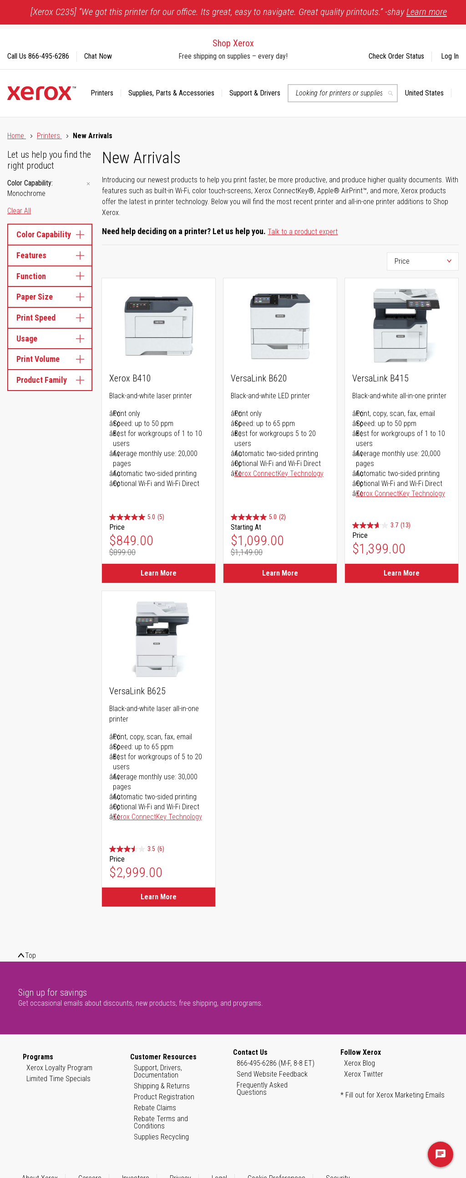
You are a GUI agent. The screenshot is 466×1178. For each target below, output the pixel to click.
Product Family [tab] (49, 380)
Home (16, 135)
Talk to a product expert (303, 231)
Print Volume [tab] (49, 359)
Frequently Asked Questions (262, 1089)
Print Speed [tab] (49, 317)
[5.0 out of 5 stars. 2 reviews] (258, 517)
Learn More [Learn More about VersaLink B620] (280, 573)
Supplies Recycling (161, 1137)
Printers (49, 135)
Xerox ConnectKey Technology (279, 473)
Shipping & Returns (162, 1086)
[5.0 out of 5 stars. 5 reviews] (136, 517)
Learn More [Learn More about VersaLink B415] (402, 573)
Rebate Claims (155, 1107)
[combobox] (343, 93)
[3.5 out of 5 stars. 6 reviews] (136, 849)
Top (30, 955)
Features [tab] (49, 255)
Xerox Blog (359, 1063)
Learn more (426, 11)
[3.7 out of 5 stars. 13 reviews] (381, 526)
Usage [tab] (49, 338)
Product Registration (164, 1097)
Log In (450, 56)
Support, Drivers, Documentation (158, 1071)
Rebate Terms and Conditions (161, 1122)
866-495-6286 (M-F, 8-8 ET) (275, 1063)
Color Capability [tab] (49, 234)
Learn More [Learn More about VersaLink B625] (159, 896)
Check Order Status (396, 56)
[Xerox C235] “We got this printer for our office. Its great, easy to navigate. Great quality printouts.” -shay (238, 11)
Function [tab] (49, 276)
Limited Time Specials (58, 1078)
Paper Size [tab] (49, 296)
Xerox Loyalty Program (59, 1067)
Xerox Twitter (363, 1074)
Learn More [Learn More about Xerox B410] (159, 573)
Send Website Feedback (272, 1074)
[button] (428, 93)
